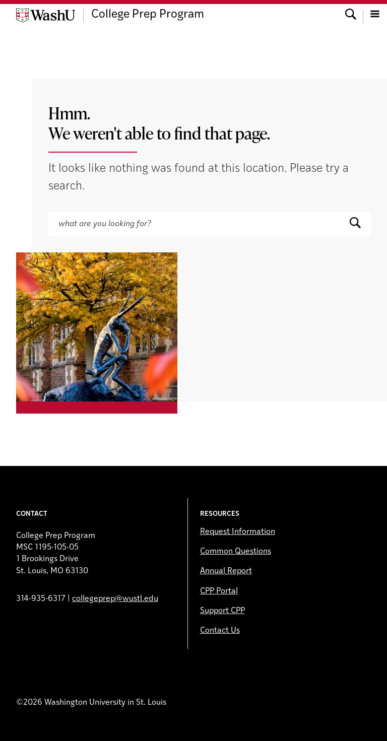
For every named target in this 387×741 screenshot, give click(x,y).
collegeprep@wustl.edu (115, 599)
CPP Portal (219, 591)
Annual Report (226, 571)
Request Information (237, 532)
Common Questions (235, 552)
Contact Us (220, 631)
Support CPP (222, 611)
